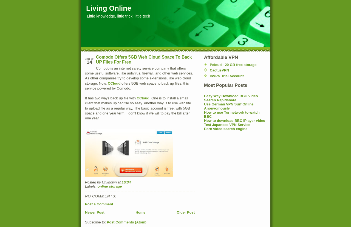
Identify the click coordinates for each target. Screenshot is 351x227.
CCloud (114, 83)
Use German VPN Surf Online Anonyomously (229, 106)
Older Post (186, 212)
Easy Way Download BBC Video (231, 96)
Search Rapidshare (220, 100)
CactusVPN (219, 70)
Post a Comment (99, 204)
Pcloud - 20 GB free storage (233, 65)
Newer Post (94, 212)
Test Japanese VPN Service (227, 125)
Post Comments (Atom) (126, 222)
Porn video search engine (225, 129)
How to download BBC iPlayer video (234, 121)
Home (140, 212)
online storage (110, 186)
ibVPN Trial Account (227, 76)
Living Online (108, 8)
